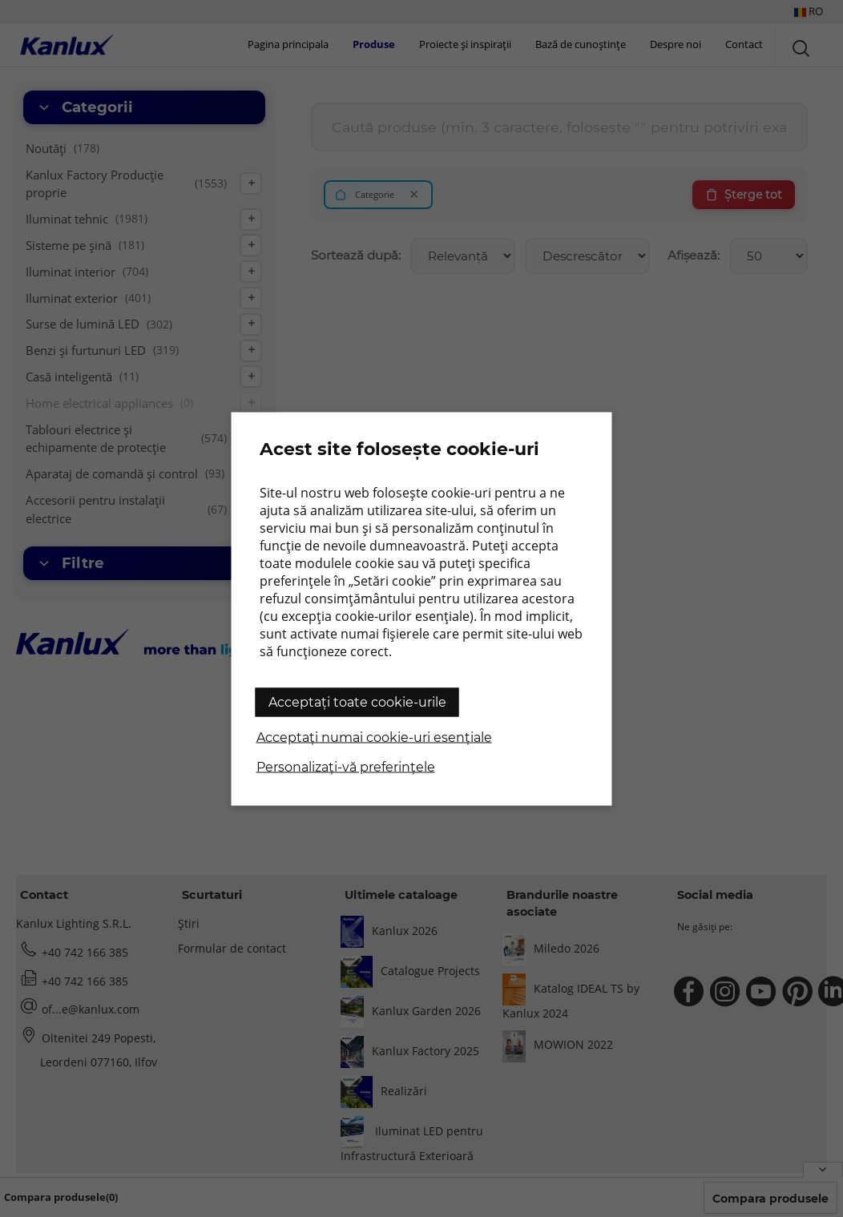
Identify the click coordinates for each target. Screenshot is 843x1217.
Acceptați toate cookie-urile (357, 701)
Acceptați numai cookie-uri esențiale (374, 736)
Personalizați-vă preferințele (345, 766)
